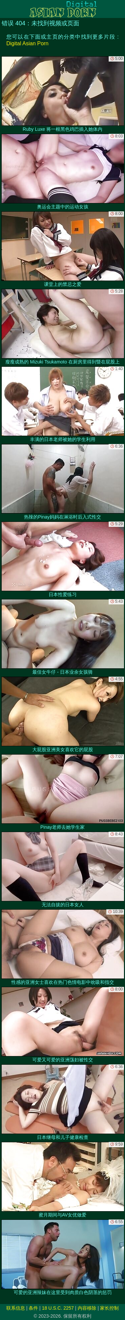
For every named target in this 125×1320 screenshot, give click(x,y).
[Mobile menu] (6, 9)
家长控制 (109, 1308)
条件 (33, 1308)
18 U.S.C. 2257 (58, 1308)
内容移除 (87, 1308)
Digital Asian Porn (27, 43)
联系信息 (15, 1308)
